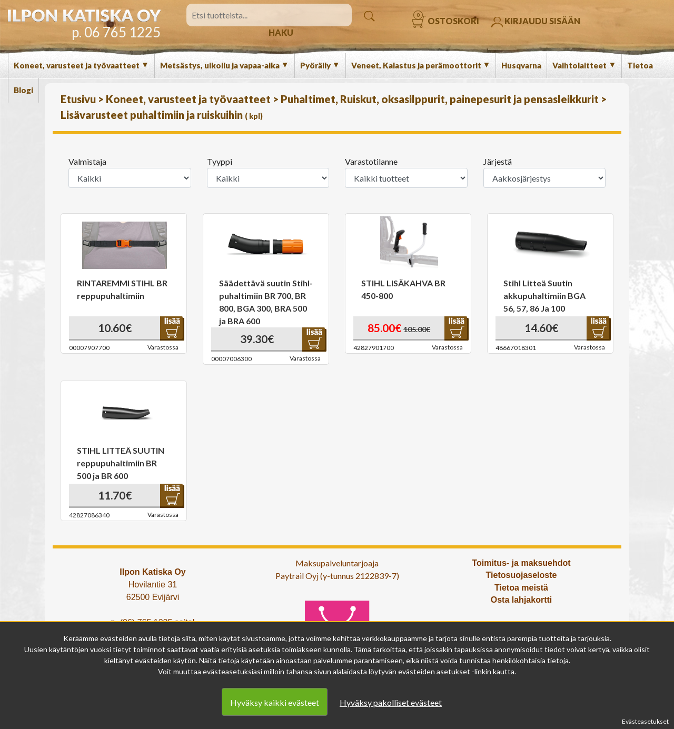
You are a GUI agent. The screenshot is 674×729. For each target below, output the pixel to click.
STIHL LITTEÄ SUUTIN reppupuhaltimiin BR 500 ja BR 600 (120, 463)
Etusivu (79, 99)
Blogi (23, 90)
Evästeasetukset (645, 721)
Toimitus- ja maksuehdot (521, 562)
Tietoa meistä (521, 587)
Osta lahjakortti (521, 599)
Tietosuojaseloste (521, 575)
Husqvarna (521, 65)
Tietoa (640, 65)
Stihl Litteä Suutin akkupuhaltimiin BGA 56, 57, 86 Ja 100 (544, 295)
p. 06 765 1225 (116, 32)
